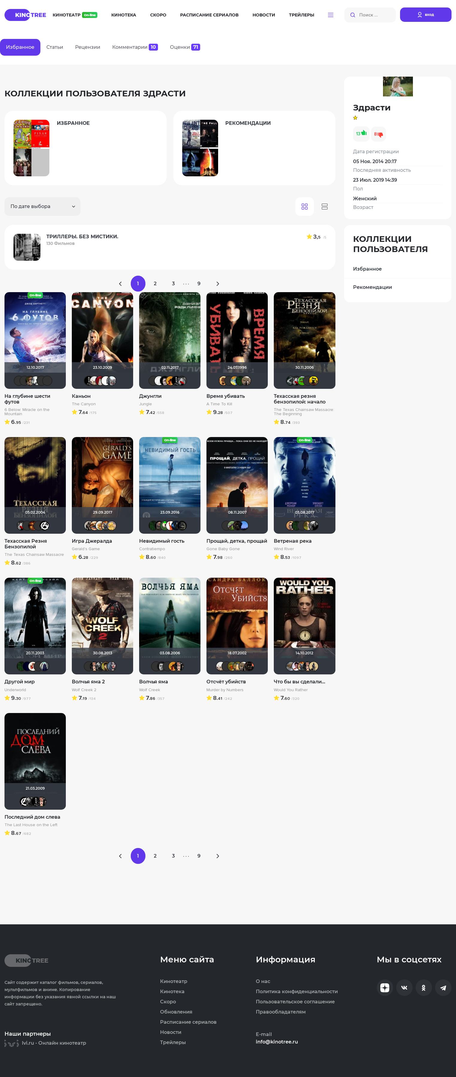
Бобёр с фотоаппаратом (232, 526)
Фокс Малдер (313, 526)
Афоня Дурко (106, 526)
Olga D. (36, 381)
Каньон (81, 396)
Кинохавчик (302, 381)
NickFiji (302, 526)
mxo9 (170, 381)
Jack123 (89, 381)
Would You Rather (291, 690)
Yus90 (226, 666)
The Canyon (84, 404)
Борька (238, 666)
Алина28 (112, 526)
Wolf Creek (149, 690)
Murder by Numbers (225, 690)
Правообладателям (281, 1012)
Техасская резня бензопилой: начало (300, 399)
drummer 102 (176, 526)
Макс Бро (33, 526)
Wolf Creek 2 (84, 690)
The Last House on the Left (30, 825)
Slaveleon (291, 526)
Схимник (30, 381)
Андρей (47, 381)
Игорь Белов (106, 381)
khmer (159, 381)
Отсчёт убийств (226, 682)
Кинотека (123, 15)
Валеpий (229, 381)
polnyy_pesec (238, 526)
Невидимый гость (161, 541)
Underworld (15, 690)
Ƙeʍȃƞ (162, 666)
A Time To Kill (219, 404)
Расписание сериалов (209, 15)
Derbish (313, 666)
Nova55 (170, 526)
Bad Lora (112, 666)
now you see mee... (232, 666)
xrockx (182, 526)
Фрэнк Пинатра (226, 526)
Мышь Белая (182, 381)
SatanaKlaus (27, 666)
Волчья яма (153, 682)
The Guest (100, 666)
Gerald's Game (86, 549)
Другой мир (19, 682)
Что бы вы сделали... (299, 682)
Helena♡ (42, 381)
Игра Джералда (92, 541)
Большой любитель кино (291, 381)
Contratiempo (152, 549)
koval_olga (100, 526)
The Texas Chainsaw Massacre (34, 555)
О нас (263, 981)
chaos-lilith (39, 666)
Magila (89, 526)
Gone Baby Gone (223, 549)
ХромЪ (165, 526)
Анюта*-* (291, 666)
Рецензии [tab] (87, 47)
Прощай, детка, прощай (236, 541)
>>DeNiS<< (165, 381)
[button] (330, 15)
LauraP (100, 381)
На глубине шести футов (27, 399)
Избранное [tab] (20, 47)
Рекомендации (372, 287)
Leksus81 (223, 381)
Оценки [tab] (185, 47)
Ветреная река (293, 541)
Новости (264, 15)
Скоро (158, 15)
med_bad (296, 666)
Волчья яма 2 (88, 682)
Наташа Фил (94, 526)
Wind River (284, 549)
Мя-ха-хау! (308, 526)
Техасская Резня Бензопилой (25, 544)
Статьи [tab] (54, 47)
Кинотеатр (75, 15)
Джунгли (150, 396)
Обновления (176, 1012)
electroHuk (106, 666)
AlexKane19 (243, 526)
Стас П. (19, 381)
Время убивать (225, 396)
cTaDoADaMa (44, 526)
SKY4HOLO (235, 381)
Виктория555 (33, 666)
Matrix (240, 381)
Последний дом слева (32, 817)
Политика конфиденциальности (297, 992)
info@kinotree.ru (277, 1042)
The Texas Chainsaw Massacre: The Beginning (304, 412)
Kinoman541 (24, 381)
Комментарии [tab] (135, 47)
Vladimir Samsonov (246, 381)
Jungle (145, 404)
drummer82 (94, 381)
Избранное (367, 269)
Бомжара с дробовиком (159, 526)
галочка (313, 381)
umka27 (44, 666)
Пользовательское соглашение (295, 1002)
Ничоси (94, 666)
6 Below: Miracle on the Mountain (27, 412)
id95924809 (112, 381)
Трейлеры (301, 15)
